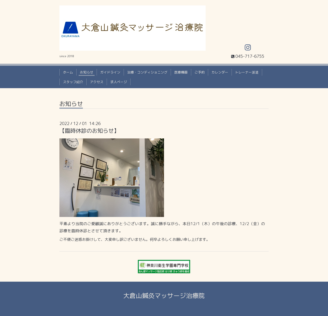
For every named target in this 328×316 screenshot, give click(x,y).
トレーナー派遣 (247, 72)
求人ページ (118, 82)
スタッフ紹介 (73, 82)
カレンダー (219, 72)
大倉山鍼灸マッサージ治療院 (164, 295)
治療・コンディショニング (147, 72)
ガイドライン (110, 72)
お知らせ (86, 72)
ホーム (68, 72)
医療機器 (181, 72)
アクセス (96, 82)
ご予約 (200, 72)
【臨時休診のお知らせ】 (89, 130)
